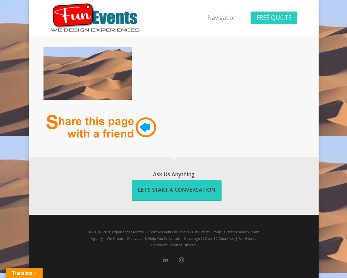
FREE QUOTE (273, 18)
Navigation (224, 18)
